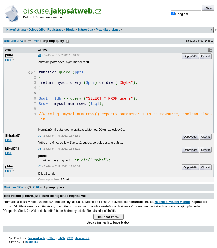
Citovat (205, 56)
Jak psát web (36, 238)
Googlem (179, 14)
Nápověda (85, 29)
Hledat (70, 29)
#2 (39, 135)
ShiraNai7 (12, 135)
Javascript (82, 238)
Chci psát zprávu (108, 217)
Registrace (55, 29)
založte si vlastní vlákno (172, 202)
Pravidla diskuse (108, 29)
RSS (67, 41)
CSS (70, 238)
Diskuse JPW (13, 41)
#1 (39, 55)
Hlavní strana (16, 29)
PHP (36, 41)
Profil (8, 59)
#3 (39, 148)
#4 (39, 166)
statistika (32, 241)
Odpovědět (36, 29)
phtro (9, 55)
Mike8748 (12, 148)
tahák (61, 238)
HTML (51, 238)
